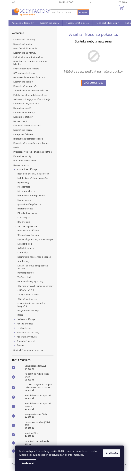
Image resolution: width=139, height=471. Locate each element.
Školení (18, 346)
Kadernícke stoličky (23, 117)
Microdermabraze (26, 191)
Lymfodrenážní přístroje (29, 204)
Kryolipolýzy (23, 217)
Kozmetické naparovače (25, 86)
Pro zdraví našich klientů (25, 160)
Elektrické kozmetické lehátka (28, 57)
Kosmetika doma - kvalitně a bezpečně (31, 305)
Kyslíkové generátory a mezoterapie (35, 239)
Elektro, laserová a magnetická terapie (32, 267)
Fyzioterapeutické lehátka (26, 68)
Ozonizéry (22, 252)
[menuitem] (23, 23)
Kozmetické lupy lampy (25, 53)
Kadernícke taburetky (24, 112)
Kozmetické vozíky (23, 130)
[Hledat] (69, 12)
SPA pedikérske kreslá (24, 73)
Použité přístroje (23, 324)
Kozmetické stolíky (23, 44)
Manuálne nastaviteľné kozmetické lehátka (30, 63)
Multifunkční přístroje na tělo (31, 195)
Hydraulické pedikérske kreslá (28, 138)
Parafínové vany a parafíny (30, 281)
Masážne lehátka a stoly (25, 48)
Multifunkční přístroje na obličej (32, 178)
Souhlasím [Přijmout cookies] (111, 453)
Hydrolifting (23, 182)
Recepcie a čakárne (23, 134)
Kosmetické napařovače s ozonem (34, 257)
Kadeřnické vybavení (25, 337)
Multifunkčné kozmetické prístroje (30, 95)
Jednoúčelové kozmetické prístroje (31, 90)
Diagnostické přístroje (28, 310)
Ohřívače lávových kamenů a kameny (35, 286)
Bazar (20, 315)
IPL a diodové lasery (27, 213)
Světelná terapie (25, 248)
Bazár (16, 147)
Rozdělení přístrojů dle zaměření (31, 174)
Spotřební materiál (24, 342)
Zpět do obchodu (93, 82)
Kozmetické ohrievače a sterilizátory (31, 143)
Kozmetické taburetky (24, 39)
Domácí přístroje (25, 272)
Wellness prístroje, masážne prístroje (32, 99)
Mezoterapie (23, 187)
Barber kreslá (20, 121)
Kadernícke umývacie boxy (26, 103)
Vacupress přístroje (25, 227)
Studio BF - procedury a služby (26, 350)
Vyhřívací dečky (25, 277)
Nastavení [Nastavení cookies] (27, 463)
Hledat (83, 12)
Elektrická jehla (24, 244)
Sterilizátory (23, 261)
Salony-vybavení (19, 165)
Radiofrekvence (25, 208)
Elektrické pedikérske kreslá (27, 125)
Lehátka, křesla (22, 329)
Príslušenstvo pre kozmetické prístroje (32, 152)
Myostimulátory (25, 200)
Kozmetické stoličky (23, 81)
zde (81, 455)
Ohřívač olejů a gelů (27, 299)
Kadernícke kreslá (22, 108)
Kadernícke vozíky (22, 156)
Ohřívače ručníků (25, 290)
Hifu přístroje (23, 222)
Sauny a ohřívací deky (28, 294)
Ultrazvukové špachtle (28, 235)
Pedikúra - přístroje (24, 320)
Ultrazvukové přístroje (28, 230)
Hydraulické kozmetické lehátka (29, 77)
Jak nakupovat (66, 2)
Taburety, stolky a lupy (26, 333)
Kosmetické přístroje (25, 170)
